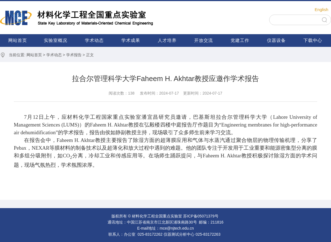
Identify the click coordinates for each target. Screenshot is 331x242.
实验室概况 (55, 40)
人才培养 (167, 40)
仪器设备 (276, 40)
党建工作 (240, 40)
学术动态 (94, 40)
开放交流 (203, 40)
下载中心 (312, 40)
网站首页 (17, 40)
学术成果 (130, 40)
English (321, 9)
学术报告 (74, 55)
